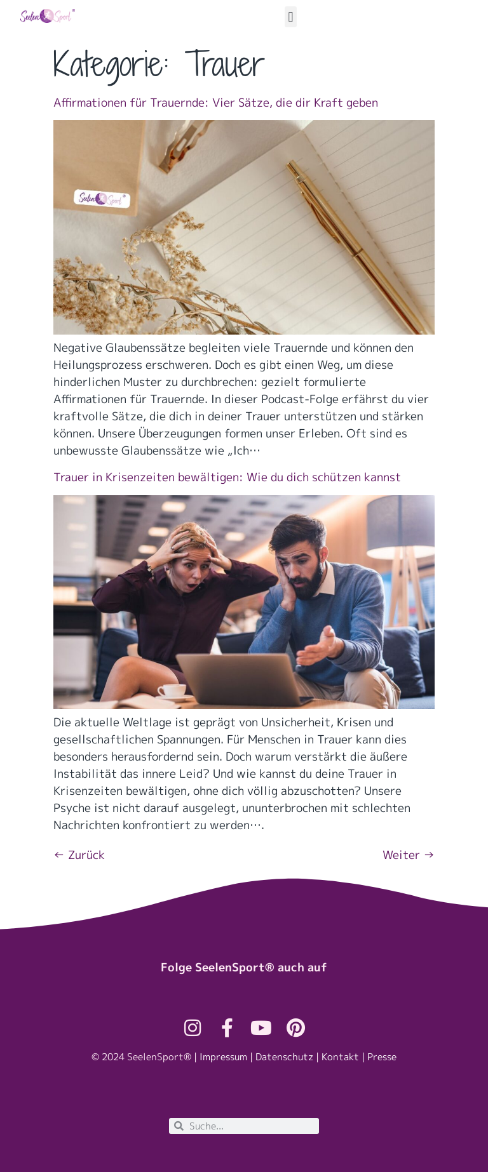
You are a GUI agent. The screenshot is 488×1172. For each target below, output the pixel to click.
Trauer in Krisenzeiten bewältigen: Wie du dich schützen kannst (227, 477)
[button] (291, 16)
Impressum (223, 1056)
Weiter (409, 855)
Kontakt (340, 1056)
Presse (381, 1056)
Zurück (79, 855)
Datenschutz (284, 1056)
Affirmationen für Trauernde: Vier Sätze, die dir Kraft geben (215, 102)
